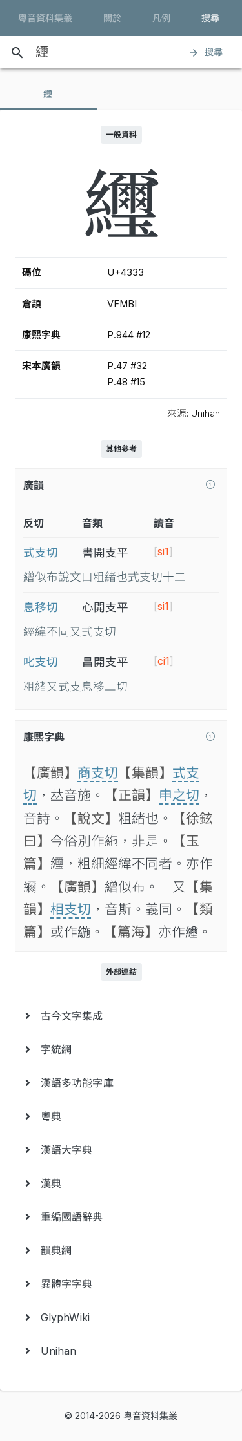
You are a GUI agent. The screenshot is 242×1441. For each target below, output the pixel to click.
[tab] (48, 94)
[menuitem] (121, 1016)
